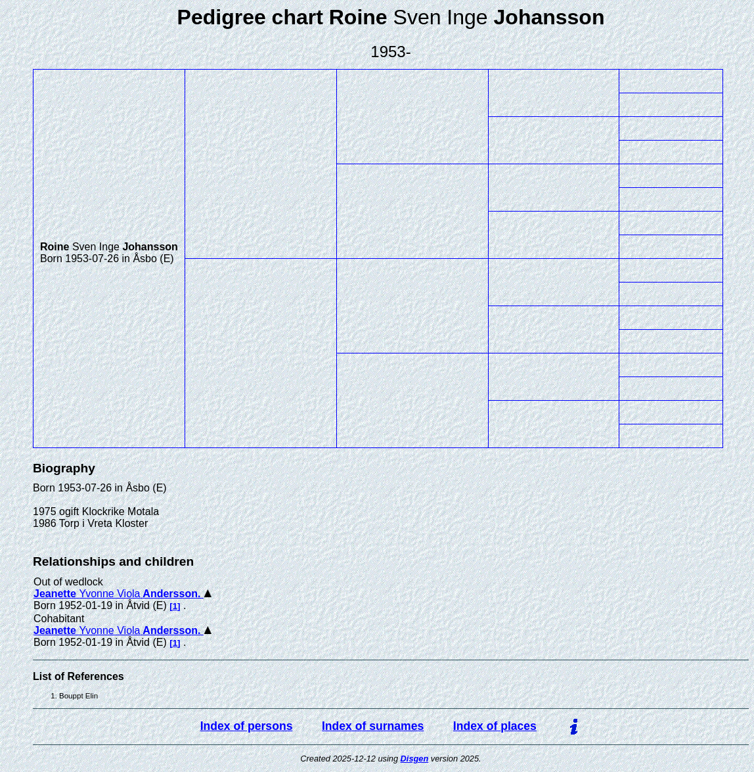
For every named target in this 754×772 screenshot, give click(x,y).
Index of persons (246, 726)
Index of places (495, 726)
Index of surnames (373, 726)
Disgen (415, 758)
